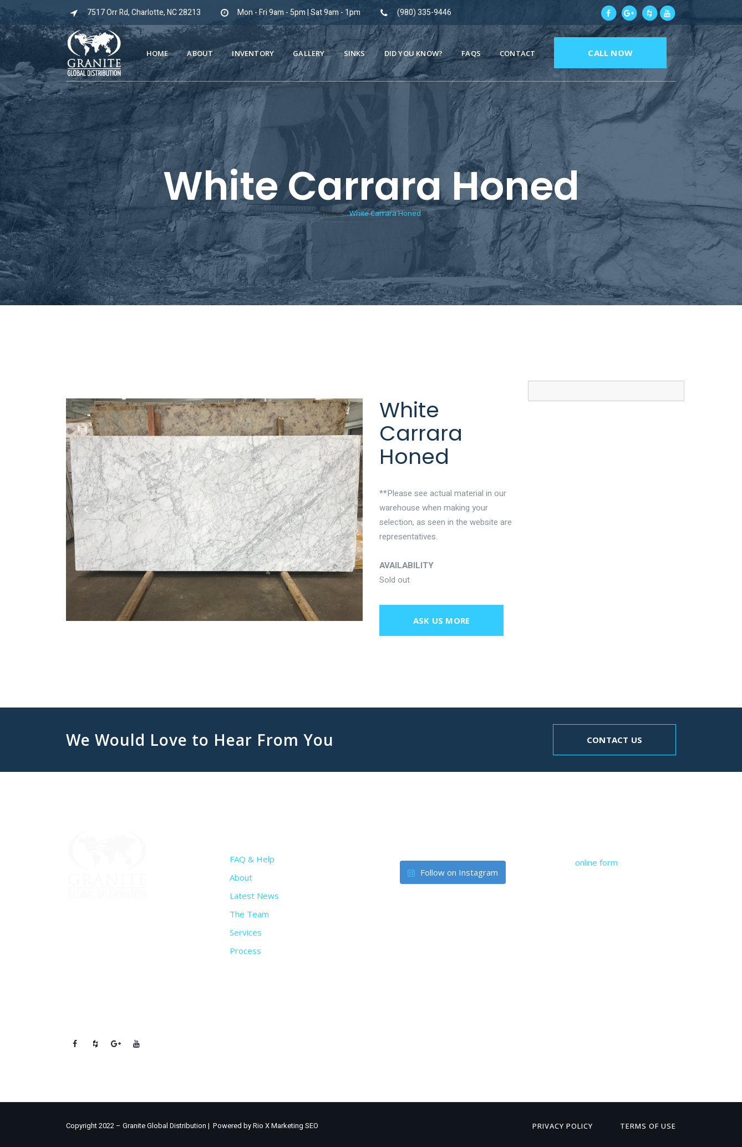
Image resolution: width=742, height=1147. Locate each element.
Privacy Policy (562, 1126)
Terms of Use (648, 1126)
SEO (311, 1125)
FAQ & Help (252, 859)
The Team (249, 913)
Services (246, 932)
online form (596, 862)
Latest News (254, 895)
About (241, 877)
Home (332, 213)
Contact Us (614, 739)
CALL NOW (610, 52)
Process (245, 950)
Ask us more (441, 620)
